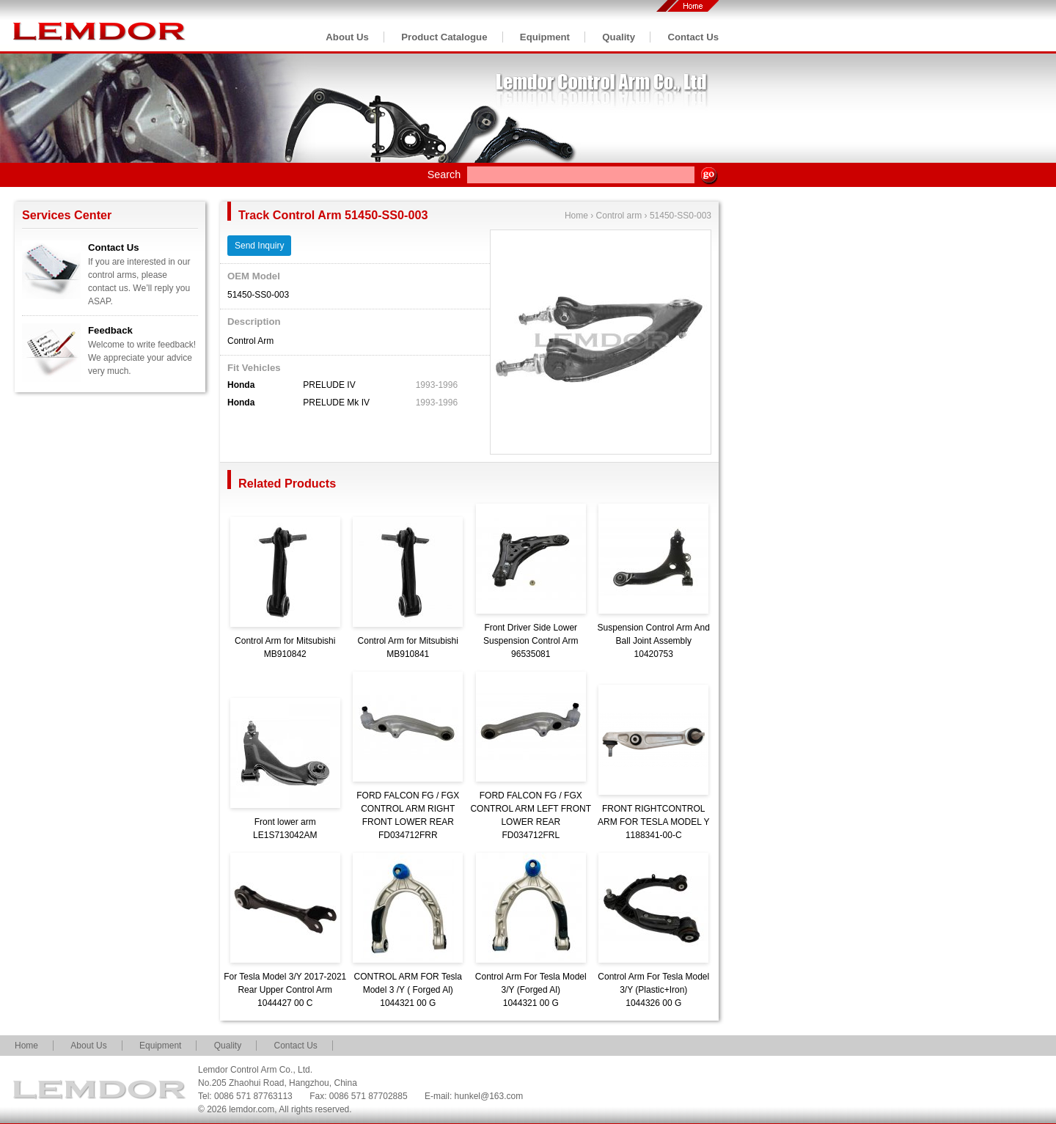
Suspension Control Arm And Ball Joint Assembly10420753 (654, 640)
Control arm (619, 215)
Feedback (110, 330)
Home (576, 215)
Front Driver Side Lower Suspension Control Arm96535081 (530, 640)
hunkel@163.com (489, 1096)
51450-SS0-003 (680, 215)
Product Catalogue (444, 37)
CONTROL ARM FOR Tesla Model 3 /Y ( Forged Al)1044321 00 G (408, 989)
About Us (347, 37)
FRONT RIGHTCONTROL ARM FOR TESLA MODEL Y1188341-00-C (653, 822)
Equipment (545, 37)
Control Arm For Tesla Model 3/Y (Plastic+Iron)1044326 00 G (653, 989)
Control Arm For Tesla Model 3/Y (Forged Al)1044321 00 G (531, 989)
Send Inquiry (259, 245)
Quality (618, 37)
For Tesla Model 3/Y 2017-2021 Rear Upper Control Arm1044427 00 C (285, 989)
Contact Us (693, 37)
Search (444, 174)
